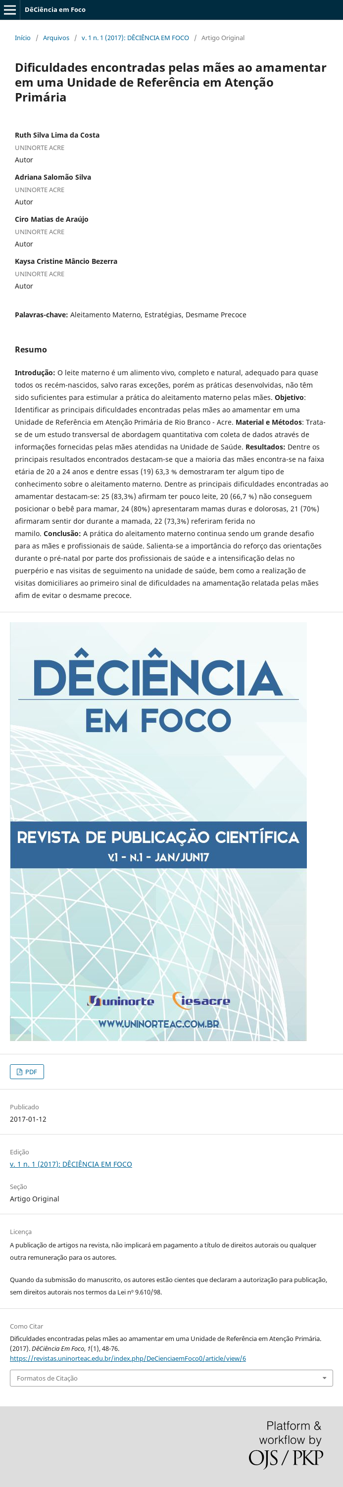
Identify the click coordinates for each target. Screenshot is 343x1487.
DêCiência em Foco (55, 9)
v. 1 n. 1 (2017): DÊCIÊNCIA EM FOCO (135, 37)
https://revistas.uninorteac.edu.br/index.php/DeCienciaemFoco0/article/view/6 (128, 1358)
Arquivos (56, 37)
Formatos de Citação (47, 1378)
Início (23, 37)
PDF (30, 1071)
